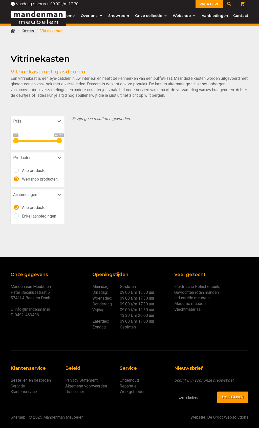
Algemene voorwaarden (86, 386)
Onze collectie (151, 15)
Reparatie (128, 386)
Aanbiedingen (215, 15)
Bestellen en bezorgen (31, 380)
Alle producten (35, 170)
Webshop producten (40, 179)
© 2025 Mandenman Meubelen (56, 417)
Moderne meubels (190, 303)
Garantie (18, 386)
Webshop (184, 15)
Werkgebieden (132, 391)
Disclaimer (74, 391)
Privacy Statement (81, 380)
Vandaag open (44, 4)
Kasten (27, 31)
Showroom (118, 15)
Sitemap (18, 417)
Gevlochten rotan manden (196, 292)
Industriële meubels (192, 298)
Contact (240, 15)
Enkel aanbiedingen (39, 216)
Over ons (91, 15)
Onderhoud (129, 380)
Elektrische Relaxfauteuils (197, 286)
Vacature (209, 4)
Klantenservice (24, 391)
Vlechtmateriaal (188, 309)
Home (69, 15)
